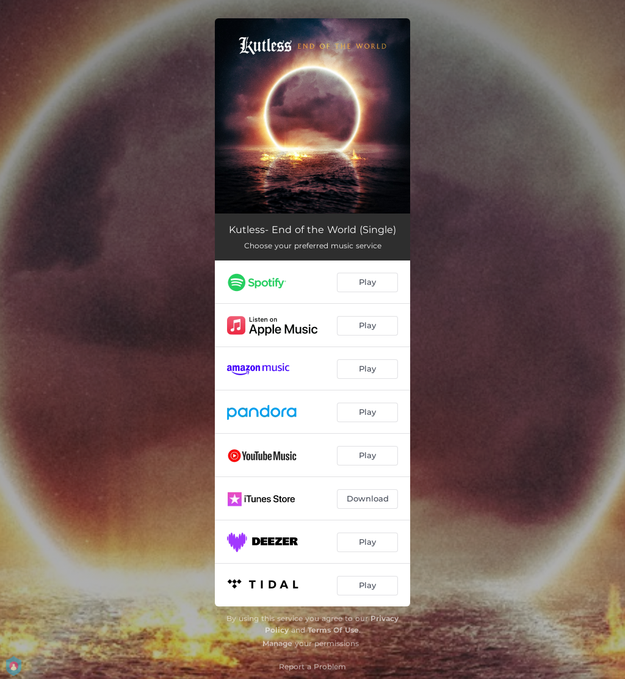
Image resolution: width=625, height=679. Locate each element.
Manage (277, 643)
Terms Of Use (333, 629)
